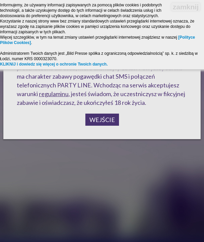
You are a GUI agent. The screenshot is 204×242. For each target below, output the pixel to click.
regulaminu (54, 93)
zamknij (186, 7)
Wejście (102, 119)
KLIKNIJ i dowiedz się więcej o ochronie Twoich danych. (54, 64)
